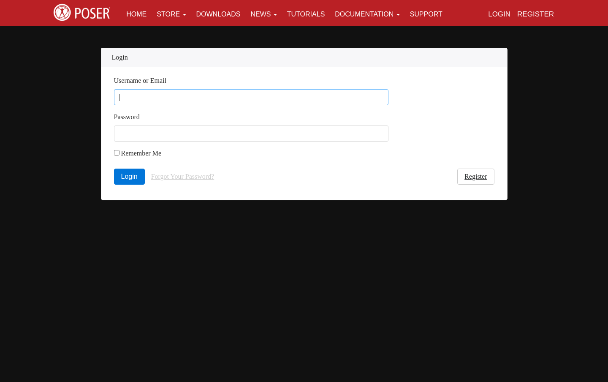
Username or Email (140, 80)
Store (168, 14)
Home (136, 14)
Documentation (364, 14)
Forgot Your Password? (182, 176)
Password (127, 116)
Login (499, 14)
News (260, 14)
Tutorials (306, 14)
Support (426, 14)
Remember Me (138, 153)
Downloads (218, 14)
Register (535, 14)
